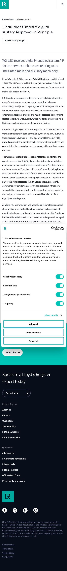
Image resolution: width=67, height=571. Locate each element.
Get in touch (12, 393)
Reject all (33, 341)
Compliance (7, 556)
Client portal (8, 453)
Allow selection (33, 332)
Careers (6, 415)
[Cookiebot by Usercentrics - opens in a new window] (51, 228)
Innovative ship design (14, 40)
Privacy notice (8, 544)
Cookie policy (8, 552)
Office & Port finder (11, 475)
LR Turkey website (11, 437)
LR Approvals (8, 464)
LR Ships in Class (10, 469)
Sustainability (9, 426)
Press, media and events (13, 480)
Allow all (33, 324)
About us (6, 409)
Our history (7, 420)
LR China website (10, 431)
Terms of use (7, 548)
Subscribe (11, 352)
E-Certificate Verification (14, 458)
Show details (51, 315)
